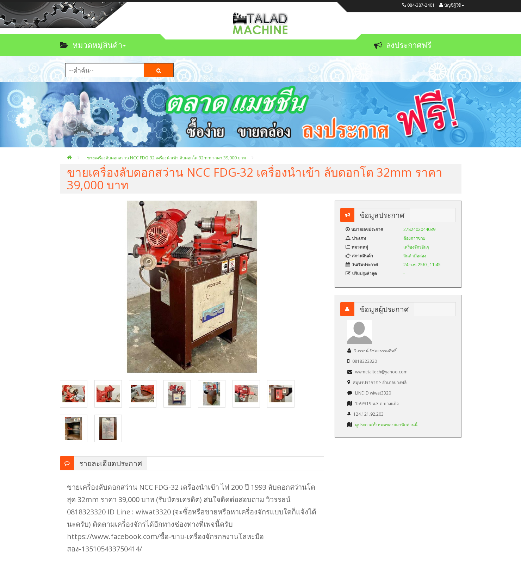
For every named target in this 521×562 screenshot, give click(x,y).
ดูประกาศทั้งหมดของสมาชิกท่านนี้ (386, 425)
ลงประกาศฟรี (403, 44)
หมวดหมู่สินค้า (93, 44)
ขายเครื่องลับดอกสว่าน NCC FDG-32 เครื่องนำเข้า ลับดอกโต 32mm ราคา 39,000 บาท (166, 158)
